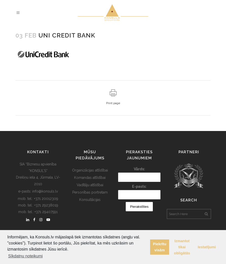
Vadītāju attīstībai (90, 185)
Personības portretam (90, 192)
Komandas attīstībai (90, 178)
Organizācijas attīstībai (90, 170)
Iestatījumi (207, 247)
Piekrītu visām (159, 247)
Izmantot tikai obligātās (182, 247)
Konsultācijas (90, 200)
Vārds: (139, 169)
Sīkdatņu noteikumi (25, 256)
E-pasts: (139, 186)
